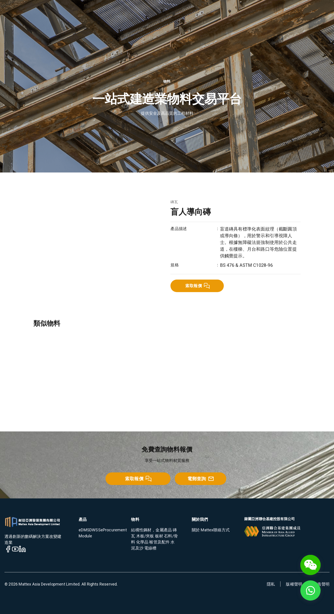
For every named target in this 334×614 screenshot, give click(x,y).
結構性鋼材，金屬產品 (151, 530)
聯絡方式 (221, 530)
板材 (158, 536)
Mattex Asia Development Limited (49, 584)
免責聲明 (321, 584)
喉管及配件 (159, 542)
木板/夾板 (144, 536)
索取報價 (197, 286)
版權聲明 (294, 584)
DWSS (95, 530)
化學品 (142, 542)
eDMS (84, 530)
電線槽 (150, 548)
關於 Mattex (202, 530)
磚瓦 (174, 202)
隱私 (271, 584)
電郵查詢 (200, 479)
